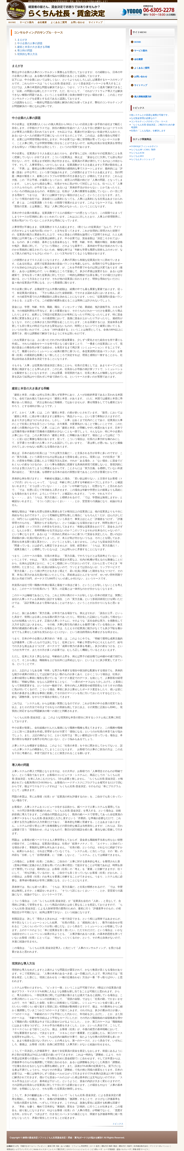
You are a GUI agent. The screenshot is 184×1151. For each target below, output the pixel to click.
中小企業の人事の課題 (29, 43)
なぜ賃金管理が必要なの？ (144, 118)
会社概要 (42, 22)
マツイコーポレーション (160, 1146)
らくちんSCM (137, 153)
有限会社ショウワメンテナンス (19, 1149)
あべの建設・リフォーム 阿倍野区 (74, 1146)
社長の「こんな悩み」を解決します (148, 130)
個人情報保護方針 (142, 96)
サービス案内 (27, 22)
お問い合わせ (78, 22)
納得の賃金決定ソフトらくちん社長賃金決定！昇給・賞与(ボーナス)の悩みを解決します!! (68, 1)
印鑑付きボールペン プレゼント (33, 1146)
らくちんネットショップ (143, 159)
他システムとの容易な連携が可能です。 (150, 115)
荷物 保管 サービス (140, 1149)
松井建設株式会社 (141, 1146)
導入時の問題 (24, 50)
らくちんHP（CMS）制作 (143, 149)
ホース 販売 (95, 1146)
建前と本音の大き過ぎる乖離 (33, 47)
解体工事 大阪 (53, 1146)
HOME (12, 22)
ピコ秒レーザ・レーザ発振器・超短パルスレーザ (111, 1149)
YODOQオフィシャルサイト (144, 146)
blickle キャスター (41, 1149)
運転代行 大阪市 (125, 1146)
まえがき (22, 39)
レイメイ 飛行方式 (57, 1149)
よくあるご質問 (59, 22)
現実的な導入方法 (27, 54)
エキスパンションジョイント (78, 1149)
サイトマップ (96, 22)
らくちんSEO (137, 156)
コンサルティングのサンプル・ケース (149, 121)
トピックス (117, 1124)
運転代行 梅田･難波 (109, 1146)
